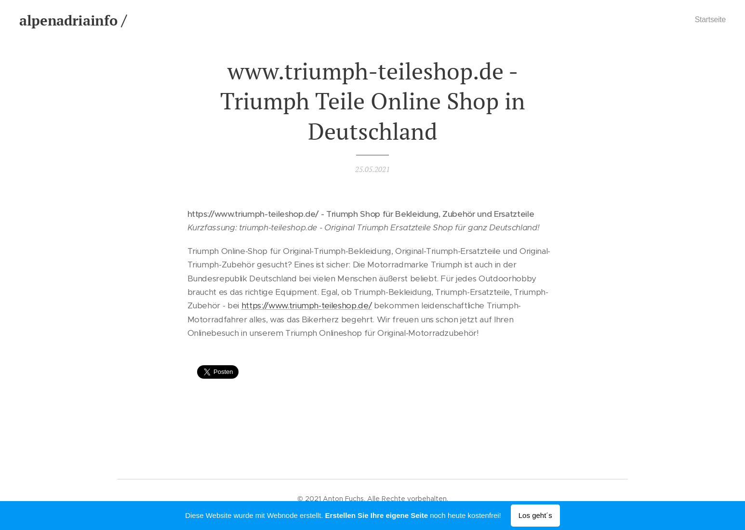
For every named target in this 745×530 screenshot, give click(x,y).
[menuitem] (707, 20)
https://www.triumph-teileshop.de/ (306, 306)
